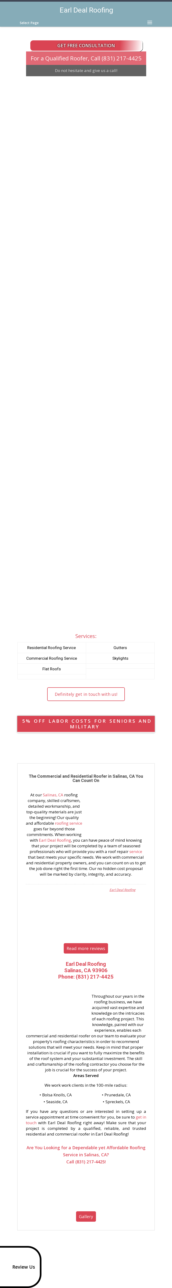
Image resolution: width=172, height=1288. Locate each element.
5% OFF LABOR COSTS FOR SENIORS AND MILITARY (87, 724)
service (135, 851)
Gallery (86, 1216)
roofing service (68, 823)
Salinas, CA (53, 795)
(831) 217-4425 (121, 58)
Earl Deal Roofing (55, 840)
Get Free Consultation (86, 45)
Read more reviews (86, 948)
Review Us (19, 1267)
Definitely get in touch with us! (86, 694)
